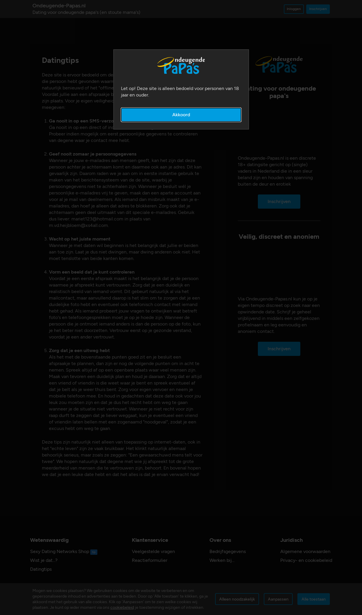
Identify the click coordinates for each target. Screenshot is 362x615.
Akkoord (181, 114)
